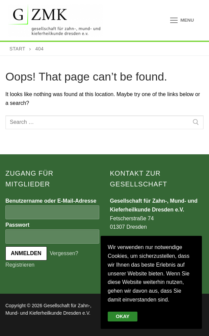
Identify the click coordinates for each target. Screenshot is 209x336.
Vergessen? (64, 253)
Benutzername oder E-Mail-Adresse (50, 201)
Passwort (17, 225)
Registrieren (19, 265)
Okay (122, 316)
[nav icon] (182, 20)
